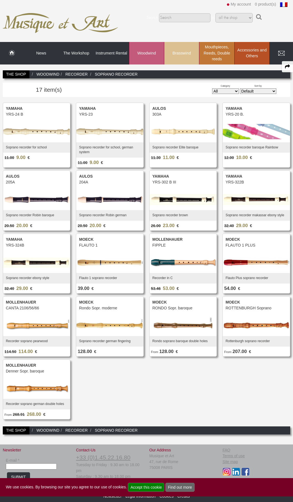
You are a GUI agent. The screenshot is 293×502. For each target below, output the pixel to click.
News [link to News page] (41, 53)
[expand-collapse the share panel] (287, 66)
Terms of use (233, 456)
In (213, 18)
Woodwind (146, 53)
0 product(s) (265, 4)
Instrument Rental (111, 53)
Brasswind (182, 53)
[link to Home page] (12, 53)
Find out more (180, 487)
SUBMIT (18, 477)
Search (152, 18)
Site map (230, 461)
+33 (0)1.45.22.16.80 (103, 457)
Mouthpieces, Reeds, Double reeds (216, 53)
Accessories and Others (252, 53)
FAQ (226, 450)
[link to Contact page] (281, 53)
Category (225, 86)
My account (241, 4)
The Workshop (76, 53)
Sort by (258, 86)
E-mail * (12, 460)
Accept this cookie (146, 487)
